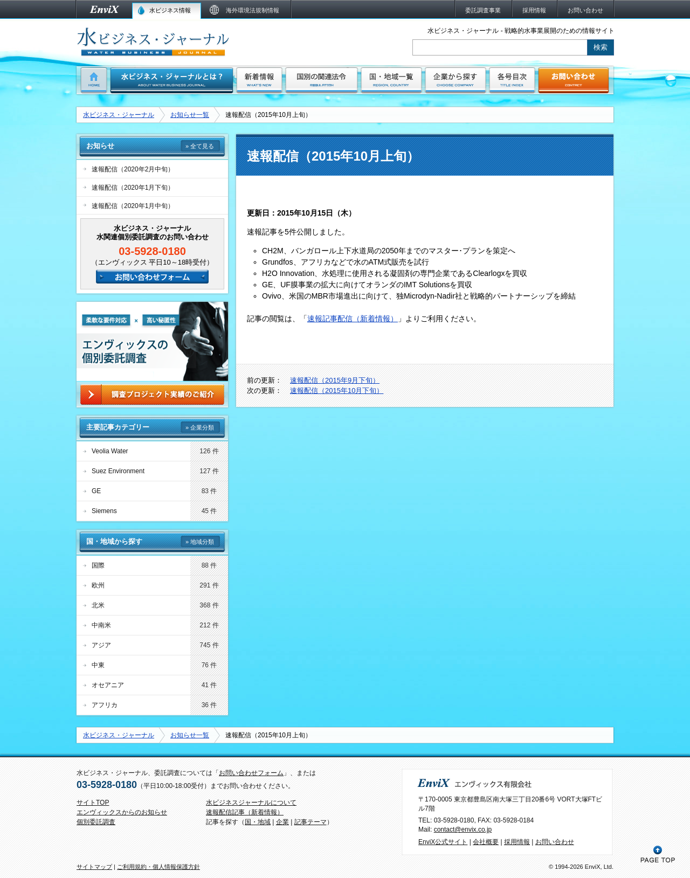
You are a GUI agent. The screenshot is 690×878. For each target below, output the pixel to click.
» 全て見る (199, 146)
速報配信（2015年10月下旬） (336, 390)
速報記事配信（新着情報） (352, 318)
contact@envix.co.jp (463, 829)
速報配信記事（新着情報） (245, 812)
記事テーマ (310, 822)
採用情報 (517, 842)
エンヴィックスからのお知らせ (122, 812)
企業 (282, 822)
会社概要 (486, 842)
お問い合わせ (554, 842)
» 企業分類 (199, 427)
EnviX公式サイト (442, 842)
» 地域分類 (199, 541)
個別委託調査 (96, 822)
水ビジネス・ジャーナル (118, 115)
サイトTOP (93, 802)
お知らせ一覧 (189, 115)
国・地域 (258, 822)
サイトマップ (94, 866)
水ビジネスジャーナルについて (251, 802)
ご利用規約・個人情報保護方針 (158, 866)
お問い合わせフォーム (251, 773)
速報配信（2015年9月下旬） (335, 380)
